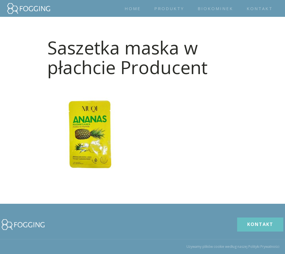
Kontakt (260, 8)
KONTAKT (260, 224)
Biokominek (215, 8)
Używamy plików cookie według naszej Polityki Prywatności (232, 246)
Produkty (169, 8)
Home (133, 8)
